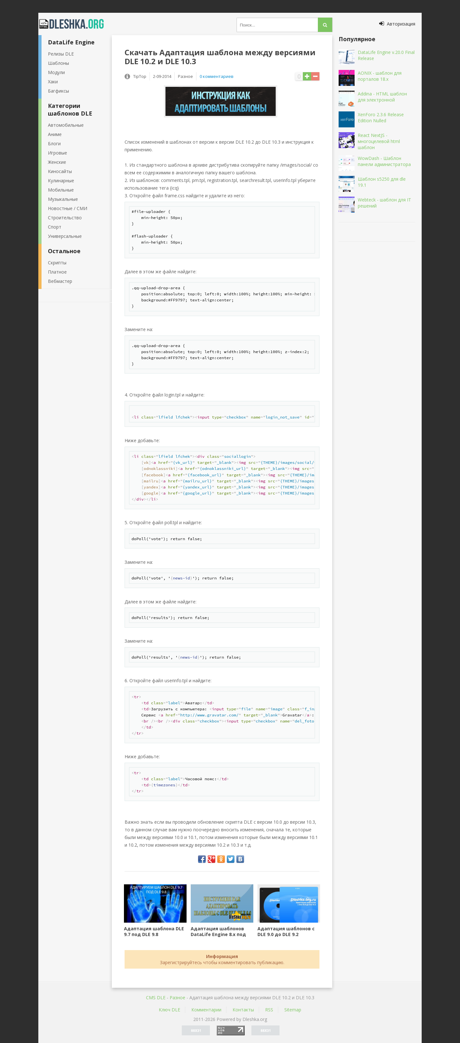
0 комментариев (217, 76)
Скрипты (57, 263)
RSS (269, 1010)
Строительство (65, 218)
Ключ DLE (169, 1010)
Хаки (53, 82)
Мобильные (61, 190)
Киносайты (60, 171)
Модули (56, 72)
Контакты (243, 1010)
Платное (57, 272)
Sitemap (292, 1010)
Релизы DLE (61, 54)
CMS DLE (155, 997)
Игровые (57, 153)
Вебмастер (60, 281)
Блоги (54, 143)
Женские (57, 162)
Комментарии (206, 1010)
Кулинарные (61, 181)
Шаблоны (58, 63)
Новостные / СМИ (67, 208)
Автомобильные (66, 125)
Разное (177, 997)
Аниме (55, 134)
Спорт (54, 227)
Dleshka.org (75, 24)
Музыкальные (63, 199)
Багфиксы (58, 91)
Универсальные (65, 236)
